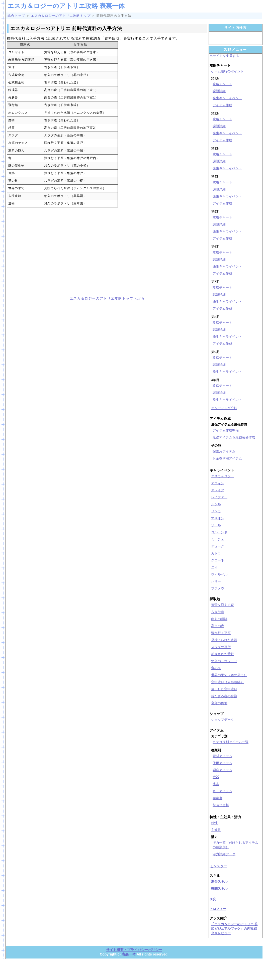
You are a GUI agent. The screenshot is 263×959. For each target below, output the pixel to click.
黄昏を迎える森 (222, 605)
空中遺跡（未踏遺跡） (227, 682)
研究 (213, 899)
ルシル (216, 504)
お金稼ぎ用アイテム (227, 458)
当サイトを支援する (224, 56)
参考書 (217, 798)
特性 (214, 823)
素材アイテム (222, 756)
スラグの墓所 (221, 647)
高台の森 (217, 626)
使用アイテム (222, 763)
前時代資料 (221, 805)
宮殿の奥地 (219, 703)
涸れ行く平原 (221, 633)
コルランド (219, 532)
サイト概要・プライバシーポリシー (134, 950)
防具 (216, 784)
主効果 (216, 830)
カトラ (216, 553)
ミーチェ (217, 539)
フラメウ (217, 588)
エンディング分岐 (224, 408)
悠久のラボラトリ (224, 661)
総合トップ (16, 16)
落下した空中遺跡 (224, 689)
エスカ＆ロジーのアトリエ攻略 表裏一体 (66, 5)
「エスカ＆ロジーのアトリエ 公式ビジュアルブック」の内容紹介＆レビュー (234, 928)
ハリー (216, 581)
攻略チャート (222, 84)
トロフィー (218, 909)
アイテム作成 (222, 105)
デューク (217, 546)
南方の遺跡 (219, 619)
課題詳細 (219, 91)
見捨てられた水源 (224, 640)
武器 (216, 777)
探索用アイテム (224, 451)
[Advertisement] (55, 251)
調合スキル (219, 881)
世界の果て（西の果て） (229, 675)
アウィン (217, 483)
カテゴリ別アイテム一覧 (230, 742)
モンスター (218, 866)
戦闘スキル (219, 888)
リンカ (216, 511)
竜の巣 (216, 668)
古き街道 (217, 612)
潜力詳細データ (224, 854)
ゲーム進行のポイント (227, 71)
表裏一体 (129, 954)
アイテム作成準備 (226, 430)
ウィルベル (219, 574)
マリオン (217, 518)
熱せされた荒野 (222, 654)
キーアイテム (222, 791)
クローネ (217, 560)
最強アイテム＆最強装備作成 (234, 437)
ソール (216, 525)
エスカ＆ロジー (222, 476)
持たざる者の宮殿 (224, 696)
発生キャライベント (227, 98)
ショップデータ (222, 720)
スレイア (217, 490)
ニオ (214, 567)
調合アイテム (222, 770)
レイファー (219, 497)
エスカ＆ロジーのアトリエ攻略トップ (61, 16)
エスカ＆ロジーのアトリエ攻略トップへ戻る (107, 298)
